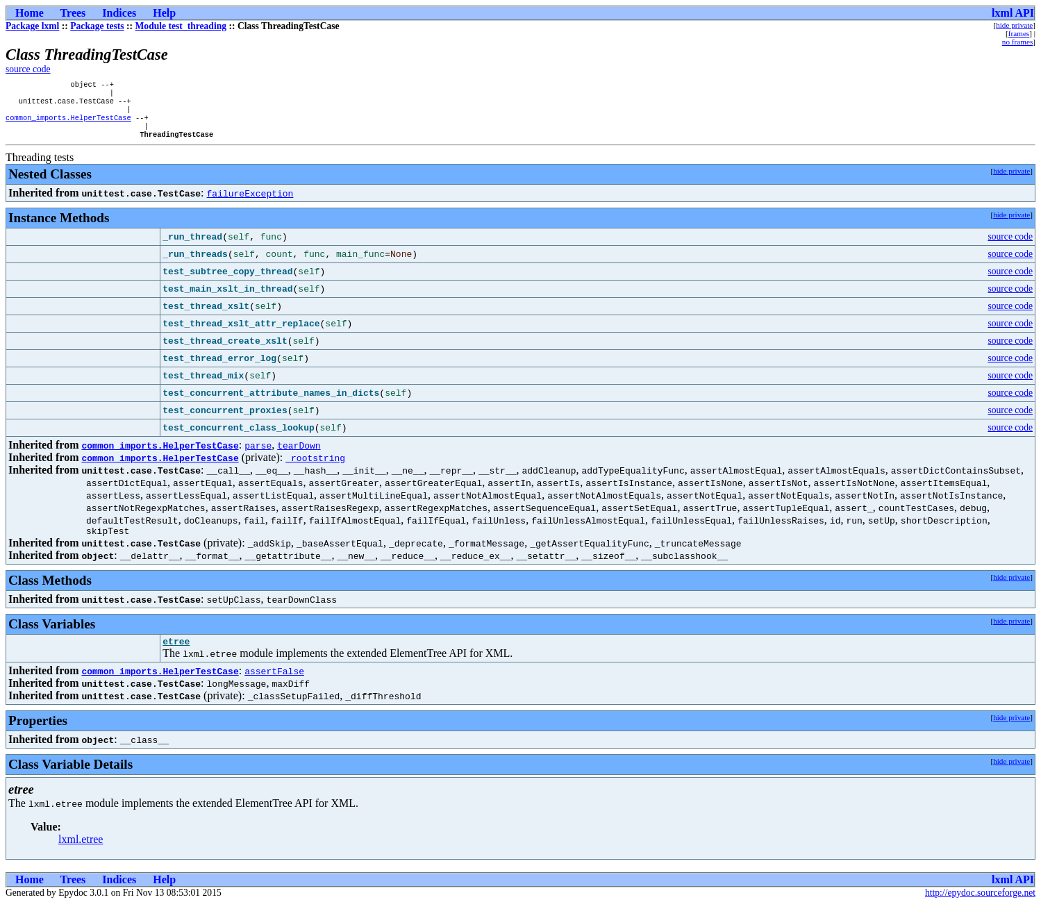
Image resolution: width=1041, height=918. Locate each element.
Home (29, 13)
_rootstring (315, 467)
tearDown (298, 455)
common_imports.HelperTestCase (68, 124)
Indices (119, 13)
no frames (1017, 41)
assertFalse (274, 684)
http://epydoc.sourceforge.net (980, 906)
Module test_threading (181, 26)
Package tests (97, 26)
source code (28, 69)
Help (164, 13)
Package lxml (32, 26)
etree (176, 655)
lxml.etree (80, 853)
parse (258, 455)
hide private (1014, 25)
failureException (250, 203)
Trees (73, 13)
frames (1018, 33)
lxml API (1013, 13)
